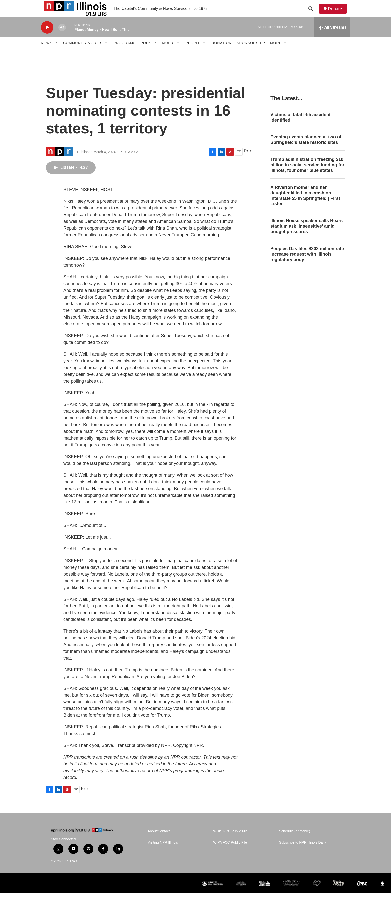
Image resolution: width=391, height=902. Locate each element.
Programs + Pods (132, 52)
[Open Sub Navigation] (56, 52)
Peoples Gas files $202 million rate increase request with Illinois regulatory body (307, 263)
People (193, 52)
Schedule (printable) (294, 840)
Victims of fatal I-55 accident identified (300, 126)
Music (168, 52)
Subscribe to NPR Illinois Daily (302, 851)
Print (249, 159)
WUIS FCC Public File (230, 840)
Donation (221, 52)
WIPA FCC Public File (230, 851)
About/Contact (159, 840)
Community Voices (83, 52)
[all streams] (332, 36)
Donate (337, 13)
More (276, 52)
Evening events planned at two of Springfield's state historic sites (305, 148)
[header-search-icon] (312, 13)
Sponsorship (251, 52)
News (46, 52)
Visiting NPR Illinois (163, 851)
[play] (47, 36)
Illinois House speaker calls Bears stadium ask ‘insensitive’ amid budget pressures (306, 235)
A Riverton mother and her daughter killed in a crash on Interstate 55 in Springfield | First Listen (305, 204)
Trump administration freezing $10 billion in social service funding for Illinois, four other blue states (307, 174)
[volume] (62, 36)
